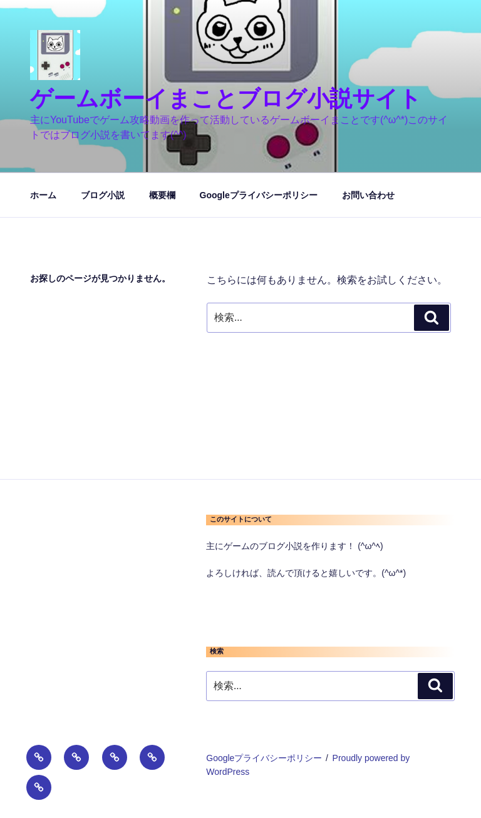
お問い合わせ (368, 195)
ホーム (43, 195)
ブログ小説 (103, 195)
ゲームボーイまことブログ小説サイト (226, 98)
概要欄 (162, 195)
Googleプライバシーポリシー (259, 195)
